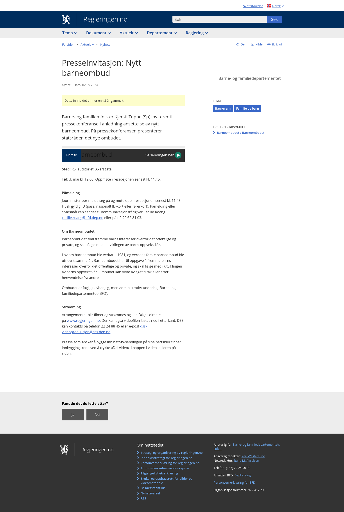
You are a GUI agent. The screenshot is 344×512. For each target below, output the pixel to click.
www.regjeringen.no (83, 320)
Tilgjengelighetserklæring (159, 473)
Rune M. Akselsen (246, 460)
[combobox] (219, 19)
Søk (274, 19)
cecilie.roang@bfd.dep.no (82, 217)
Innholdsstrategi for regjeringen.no (166, 458)
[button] (87, 44)
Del (242, 44)
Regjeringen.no (102, 19)
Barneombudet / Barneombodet (241, 132)
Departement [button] (160, 32)
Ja (72, 414)
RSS (143, 498)
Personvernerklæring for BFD (234, 482)
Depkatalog (242, 475)
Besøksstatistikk (153, 488)
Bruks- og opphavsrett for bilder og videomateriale (166, 480)
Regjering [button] (195, 32)
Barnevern (223, 108)
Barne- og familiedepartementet (249, 78)
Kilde (259, 44)
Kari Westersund (253, 456)
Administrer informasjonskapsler (165, 468)
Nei (97, 414)
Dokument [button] (97, 32)
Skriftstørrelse (253, 6)
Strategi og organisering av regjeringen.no (172, 452)
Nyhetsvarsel (150, 493)
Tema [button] (68, 32)
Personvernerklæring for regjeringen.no (170, 463)
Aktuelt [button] (127, 32)
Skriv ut (277, 44)
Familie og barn (247, 108)
